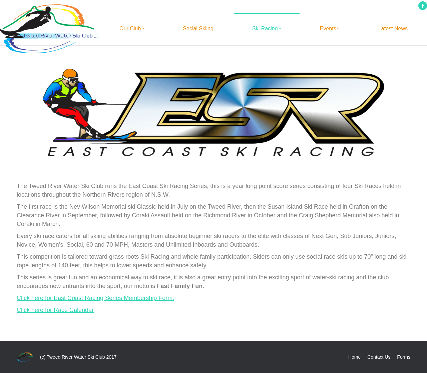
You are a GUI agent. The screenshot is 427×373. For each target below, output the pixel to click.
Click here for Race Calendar (55, 310)
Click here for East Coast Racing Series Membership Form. (95, 298)
